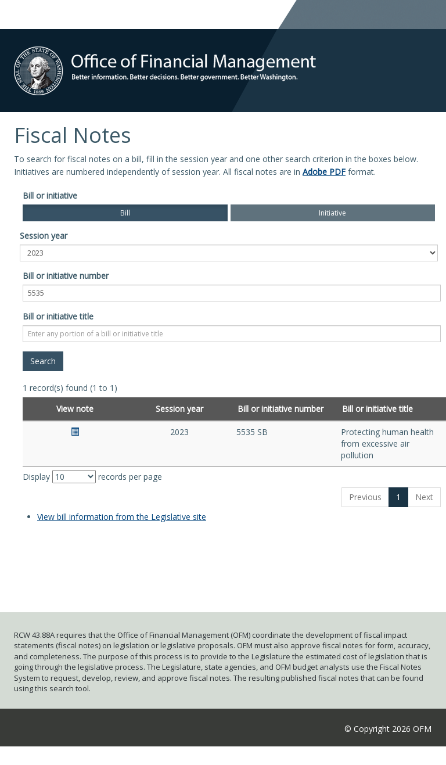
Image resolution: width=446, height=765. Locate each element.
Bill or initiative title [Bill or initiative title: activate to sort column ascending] (377, 408)
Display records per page (92, 476)
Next (424, 496)
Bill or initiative (50, 195)
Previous (365, 496)
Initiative (332, 213)
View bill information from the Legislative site (121, 516)
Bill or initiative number (66, 275)
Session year (43, 235)
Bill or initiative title (58, 316)
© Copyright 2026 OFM (387, 728)
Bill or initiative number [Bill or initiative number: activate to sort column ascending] (280, 408)
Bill (125, 213)
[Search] (43, 361)
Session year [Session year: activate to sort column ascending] (179, 408)
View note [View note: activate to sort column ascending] (74, 408)
